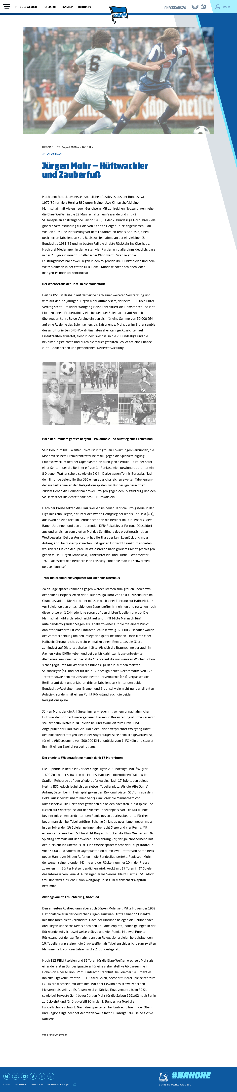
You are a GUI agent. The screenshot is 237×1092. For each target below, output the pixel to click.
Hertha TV (84, 7)
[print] (74, 1084)
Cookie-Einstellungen (58, 1084)
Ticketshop (49, 7)
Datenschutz (36, 1084)
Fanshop (67, 7)
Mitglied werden (26, 7)
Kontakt (7, 1084)
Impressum (20, 1084)
